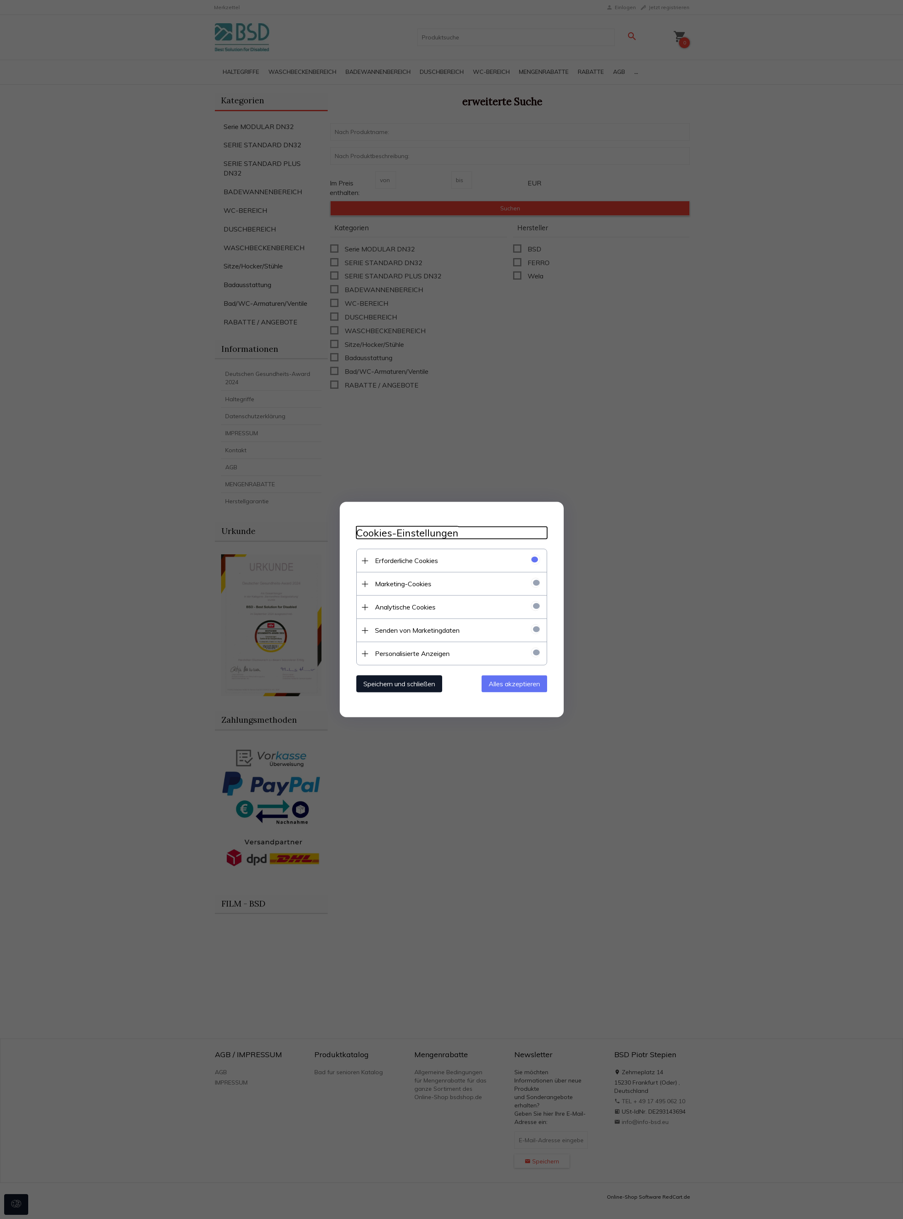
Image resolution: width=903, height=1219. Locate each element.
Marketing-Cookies (403, 584)
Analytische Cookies (405, 607)
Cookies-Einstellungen (407, 533)
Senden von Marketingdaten (417, 630)
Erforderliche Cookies (406, 560)
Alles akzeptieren (514, 684)
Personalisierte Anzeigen (412, 653)
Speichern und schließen (399, 684)
